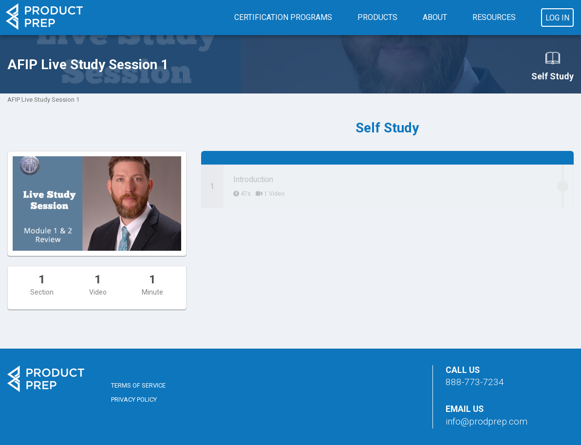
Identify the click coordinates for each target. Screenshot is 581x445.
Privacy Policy (134, 399)
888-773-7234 (475, 382)
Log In (557, 17)
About (435, 17)
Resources (494, 17)
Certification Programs (283, 17)
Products (377, 17)
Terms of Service (138, 385)
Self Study (552, 65)
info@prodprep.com (486, 421)
